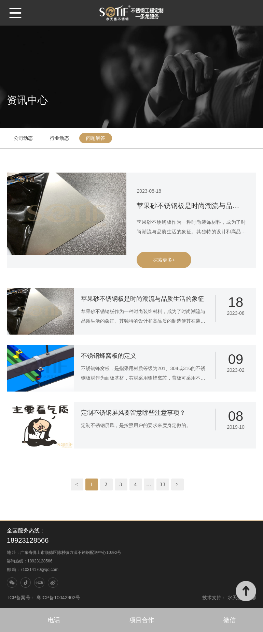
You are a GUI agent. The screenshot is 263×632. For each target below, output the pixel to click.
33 (163, 484)
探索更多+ (164, 260)
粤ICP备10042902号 (58, 597)
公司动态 (23, 138)
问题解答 (95, 138)
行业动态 (59, 138)
